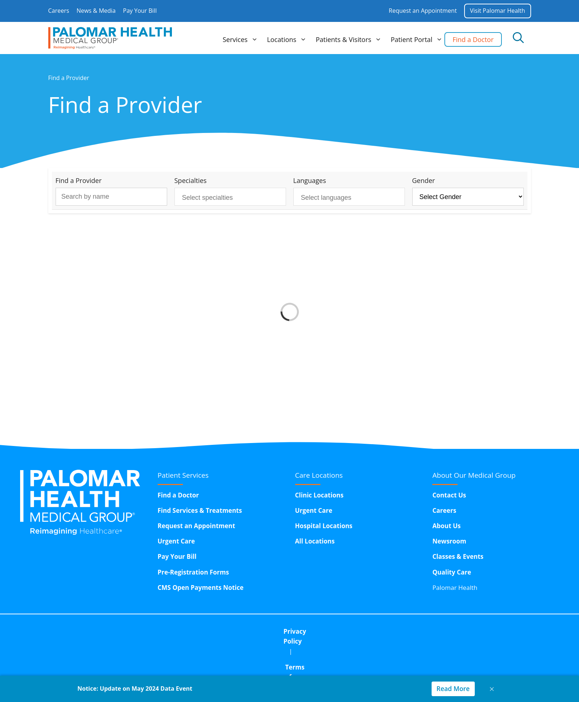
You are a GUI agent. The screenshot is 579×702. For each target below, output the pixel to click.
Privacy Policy (220, 631)
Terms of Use (276, 631)
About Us (446, 526)
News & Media (96, 11)
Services (241, 39)
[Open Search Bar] (518, 38)
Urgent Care (176, 541)
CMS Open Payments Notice (201, 587)
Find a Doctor (472, 39)
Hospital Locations (324, 526)
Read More (452, 688)
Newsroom (449, 541)
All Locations (315, 541)
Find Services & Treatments (200, 510)
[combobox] (230, 197)
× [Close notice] (492, 689)
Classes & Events (458, 556)
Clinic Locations (319, 495)
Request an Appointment (422, 11)
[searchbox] (224, 198)
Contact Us (449, 495)
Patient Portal (417, 39)
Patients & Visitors (349, 39)
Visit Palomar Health (497, 11)
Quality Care (451, 572)
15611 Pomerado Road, (315, 650)
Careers (58, 11)
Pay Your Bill (140, 11)
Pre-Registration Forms (193, 572)
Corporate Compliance (345, 631)
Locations (287, 39)
